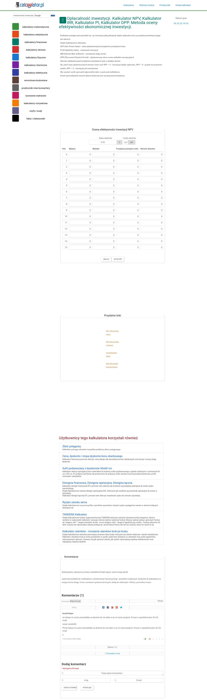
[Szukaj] (53, 15)
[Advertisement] (111, 102)
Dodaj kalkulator (183, 5)
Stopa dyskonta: (105, 138)
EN (175, 23)
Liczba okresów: (129, 138)
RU (187, 23)
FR (184, 23)
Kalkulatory (128, 5)
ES (178, 23)
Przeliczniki (164, 5)
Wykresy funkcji (146, 5)
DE (181, 23)
